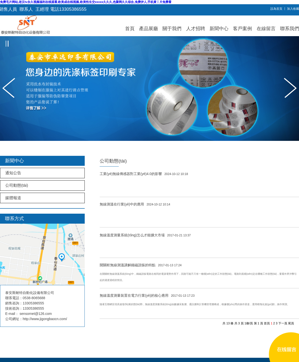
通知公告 (13, 173)
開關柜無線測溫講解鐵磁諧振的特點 (141, 265)
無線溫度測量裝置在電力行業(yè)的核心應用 (147, 295)
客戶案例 (242, 28)
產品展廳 (148, 28)
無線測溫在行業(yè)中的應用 (135, 204)
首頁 (130, 28)
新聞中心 (219, 28)
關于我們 (171, 28)
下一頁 (282, 323)
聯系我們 (289, 28)
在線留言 (266, 28)
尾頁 (291, 323)
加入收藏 (293, 8)
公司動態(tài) (16, 185)
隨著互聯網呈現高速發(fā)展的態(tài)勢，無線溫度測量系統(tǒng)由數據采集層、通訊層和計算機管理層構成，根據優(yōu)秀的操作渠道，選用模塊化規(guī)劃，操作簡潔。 (195, 304)
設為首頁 (276, 8)
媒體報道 (13, 198)
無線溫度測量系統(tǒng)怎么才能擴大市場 (145, 235)
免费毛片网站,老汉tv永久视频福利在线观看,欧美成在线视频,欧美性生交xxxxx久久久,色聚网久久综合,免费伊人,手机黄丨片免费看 (85, 2)
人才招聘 (195, 28)
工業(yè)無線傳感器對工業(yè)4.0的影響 (144, 174)
